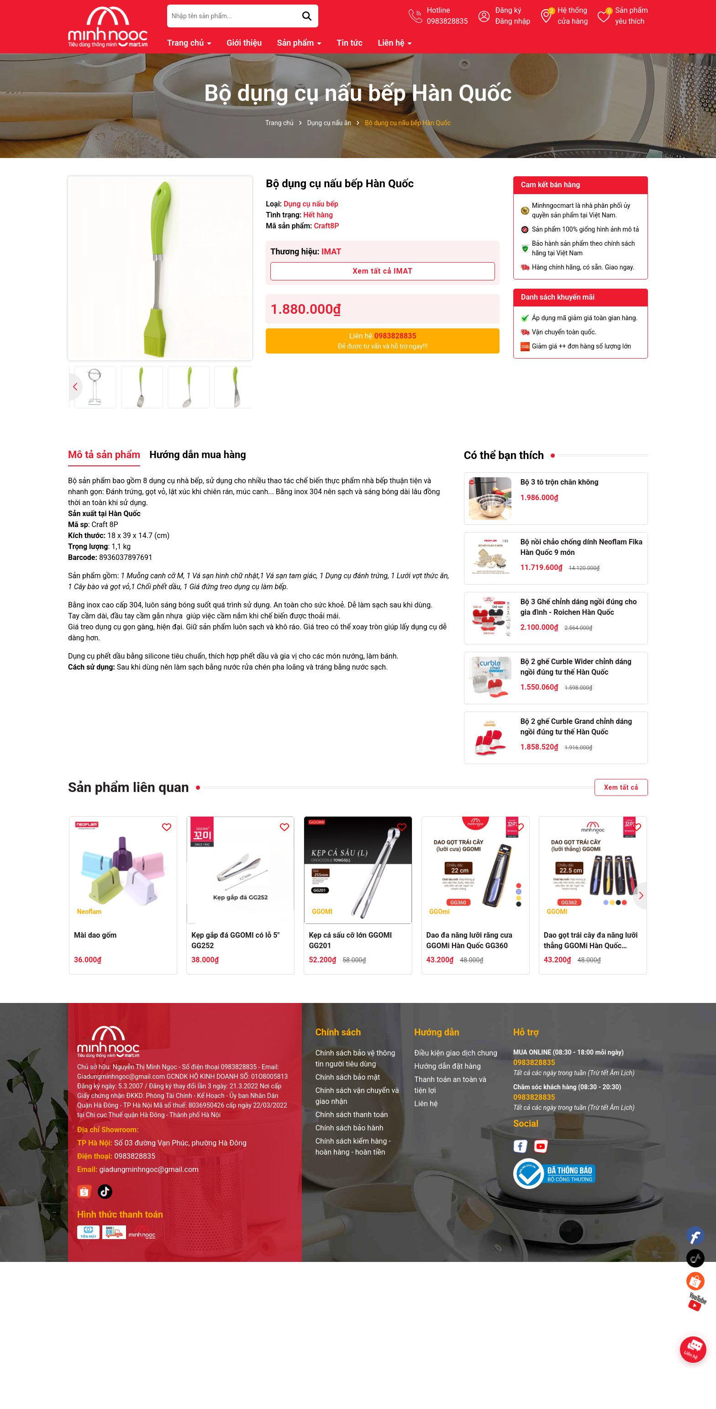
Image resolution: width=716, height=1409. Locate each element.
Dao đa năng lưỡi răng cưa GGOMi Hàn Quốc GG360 (469, 940)
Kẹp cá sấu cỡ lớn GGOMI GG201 (350, 940)
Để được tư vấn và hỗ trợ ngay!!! (383, 340)
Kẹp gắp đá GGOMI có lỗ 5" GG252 (235, 940)
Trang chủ (186, 42)
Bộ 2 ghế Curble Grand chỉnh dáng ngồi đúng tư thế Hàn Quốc (576, 726)
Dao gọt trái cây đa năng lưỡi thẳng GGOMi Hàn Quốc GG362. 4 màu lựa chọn (591, 941)
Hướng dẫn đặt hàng (447, 1066)
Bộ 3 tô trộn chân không (560, 482)
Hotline (447, 16)
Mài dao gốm (95, 935)
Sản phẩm (631, 16)
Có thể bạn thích (504, 455)
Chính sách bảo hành (350, 1128)
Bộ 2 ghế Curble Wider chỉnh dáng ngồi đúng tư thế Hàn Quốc (576, 666)
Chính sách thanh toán (352, 1114)
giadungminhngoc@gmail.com (149, 1169)
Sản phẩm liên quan (128, 787)
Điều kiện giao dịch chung (455, 1053)
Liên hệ (392, 42)
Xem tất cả (621, 787)
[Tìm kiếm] (306, 16)
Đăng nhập (513, 21)
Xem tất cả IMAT (383, 271)
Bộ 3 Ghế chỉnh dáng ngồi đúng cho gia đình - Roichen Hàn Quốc (579, 606)
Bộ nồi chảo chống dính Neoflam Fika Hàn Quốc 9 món (581, 547)
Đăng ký (508, 10)
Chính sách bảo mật (348, 1077)
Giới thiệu (244, 42)
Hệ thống (573, 16)
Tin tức (350, 42)
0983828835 (134, 1156)
